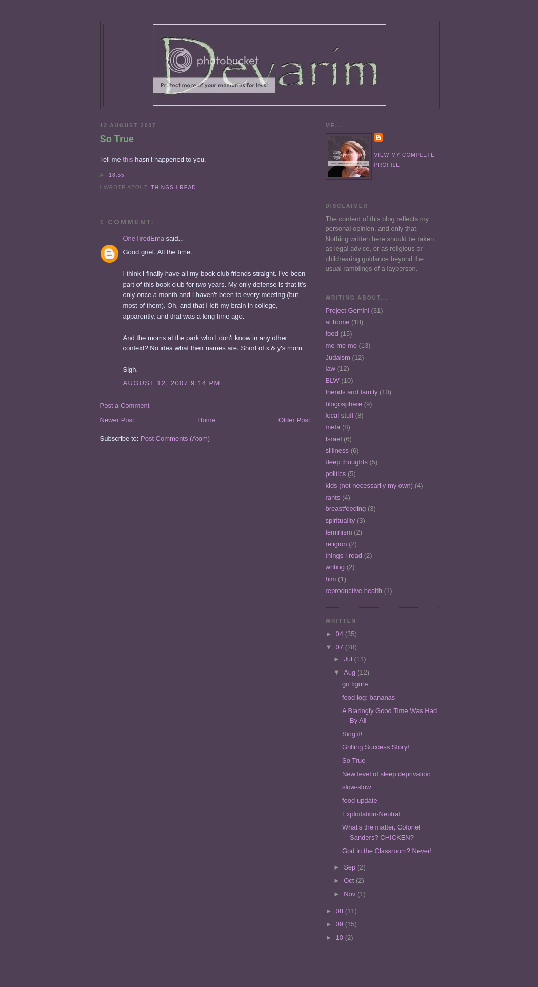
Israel (334, 439)
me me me (341, 345)
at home (338, 322)
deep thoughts (347, 462)
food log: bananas (368, 697)
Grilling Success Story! (375, 747)
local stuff (340, 415)
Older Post (294, 420)
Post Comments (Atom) (175, 438)
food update (359, 800)
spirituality (340, 520)
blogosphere (344, 404)
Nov (350, 894)
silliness (337, 451)
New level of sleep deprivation (386, 774)
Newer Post (117, 420)
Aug (350, 672)
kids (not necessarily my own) (369, 485)
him (331, 579)
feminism (339, 532)
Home (206, 420)
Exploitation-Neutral (371, 814)
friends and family (352, 392)
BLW (333, 380)
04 (340, 634)
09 (340, 924)
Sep (350, 867)
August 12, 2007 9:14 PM (172, 383)
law (331, 368)
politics (336, 474)
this (128, 159)
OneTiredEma (143, 238)
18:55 (116, 175)
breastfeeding (346, 508)
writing (335, 567)
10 (340, 937)
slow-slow (356, 787)
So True (117, 139)
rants (333, 497)
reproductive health (354, 591)
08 (340, 911)
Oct (350, 880)
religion (336, 544)
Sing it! (352, 734)
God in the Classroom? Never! (387, 851)
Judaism (338, 357)
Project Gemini (347, 310)
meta (333, 427)
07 (340, 647)
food (332, 334)
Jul (349, 659)
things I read (173, 187)
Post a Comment (125, 405)
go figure (355, 684)
